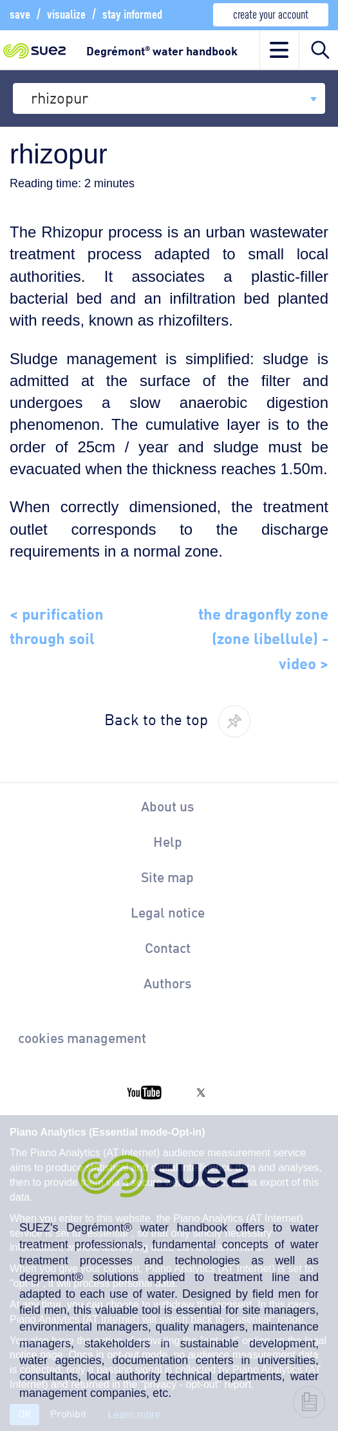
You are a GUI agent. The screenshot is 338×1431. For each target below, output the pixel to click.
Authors (167, 982)
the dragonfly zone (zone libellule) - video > (263, 636)
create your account (270, 13)
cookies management (82, 1037)
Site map (167, 876)
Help (167, 841)
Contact (168, 947)
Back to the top (156, 718)
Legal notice (168, 911)
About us (167, 805)
